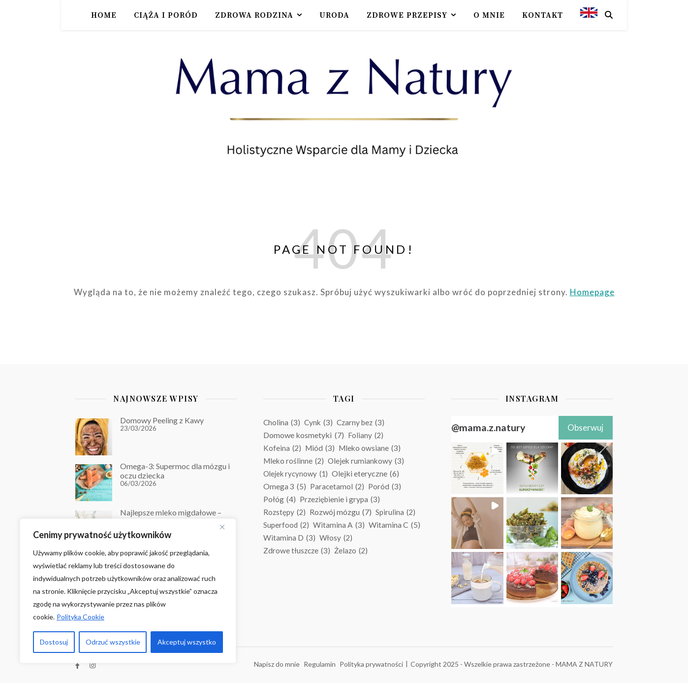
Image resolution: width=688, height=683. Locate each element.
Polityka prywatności (371, 664)
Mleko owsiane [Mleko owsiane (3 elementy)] (370, 448)
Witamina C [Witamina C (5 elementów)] (394, 524)
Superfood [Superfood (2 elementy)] (286, 524)
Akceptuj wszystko (186, 642)
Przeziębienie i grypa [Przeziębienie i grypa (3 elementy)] (340, 499)
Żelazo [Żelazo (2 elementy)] (351, 550)
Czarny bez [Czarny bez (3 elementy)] (360, 422)
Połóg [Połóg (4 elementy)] (279, 499)
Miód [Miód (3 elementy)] (320, 448)
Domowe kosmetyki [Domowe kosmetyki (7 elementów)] (303, 435)
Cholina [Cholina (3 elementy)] (281, 422)
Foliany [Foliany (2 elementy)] (365, 435)
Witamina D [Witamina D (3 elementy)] (289, 537)
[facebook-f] (78, 665)
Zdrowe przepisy (407, 15)
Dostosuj (54, 642)
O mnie (489, 15)
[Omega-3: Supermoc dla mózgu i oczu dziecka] (93, 482)
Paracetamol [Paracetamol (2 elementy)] (337, 486)
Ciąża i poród (166, 15)
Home (104, 15)
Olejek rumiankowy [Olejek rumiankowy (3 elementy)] (366, 460)
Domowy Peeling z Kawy (162, 420)
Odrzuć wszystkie (113, 642)
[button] (477, 468)
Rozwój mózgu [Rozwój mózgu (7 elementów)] (341, 512)
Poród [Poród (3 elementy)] (384, 486)
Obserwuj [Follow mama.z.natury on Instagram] (585, 427)
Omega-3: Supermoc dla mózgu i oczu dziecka (175, 470)
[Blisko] (226, 527)
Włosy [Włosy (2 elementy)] (335, 537)
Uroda (334, 15)
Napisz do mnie (277, 664)
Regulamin (320, 664)
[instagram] (92, 665)
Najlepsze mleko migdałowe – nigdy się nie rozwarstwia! (170, 517)
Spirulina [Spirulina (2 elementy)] (395, 512)
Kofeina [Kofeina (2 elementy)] (282, 448)
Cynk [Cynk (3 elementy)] (318, 422)
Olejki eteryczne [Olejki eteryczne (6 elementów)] (365, 473)
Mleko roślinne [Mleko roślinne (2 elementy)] (293, 460)
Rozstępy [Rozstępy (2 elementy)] (284, 512)
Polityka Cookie (80, 617)
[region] (128, 590)
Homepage (592, 292)
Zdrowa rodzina (254, 15)
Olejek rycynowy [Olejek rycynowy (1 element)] (295, 473)
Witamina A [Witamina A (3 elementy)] (339, 524)
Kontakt (542, 15)
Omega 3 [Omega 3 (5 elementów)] (284, 486)
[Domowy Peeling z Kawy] (93, 436)
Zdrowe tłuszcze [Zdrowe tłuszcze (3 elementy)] (296, 550)
